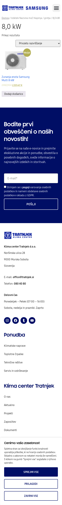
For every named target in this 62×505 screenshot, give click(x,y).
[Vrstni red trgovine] (38, 43)
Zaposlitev (10, 422)
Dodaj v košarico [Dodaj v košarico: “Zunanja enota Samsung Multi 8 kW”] (13, 94)
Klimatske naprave (14, 346)
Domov (5, 18)
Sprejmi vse (31, 472)
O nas (7, 396)
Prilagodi (31, 484)
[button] (56, 8)
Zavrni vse (31, 496)
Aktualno (9, 405)
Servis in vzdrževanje (16, 371)
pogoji (26, 187)
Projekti (8, 413)
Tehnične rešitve (13, 362)
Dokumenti (10, 430)
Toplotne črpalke (13, 354)
